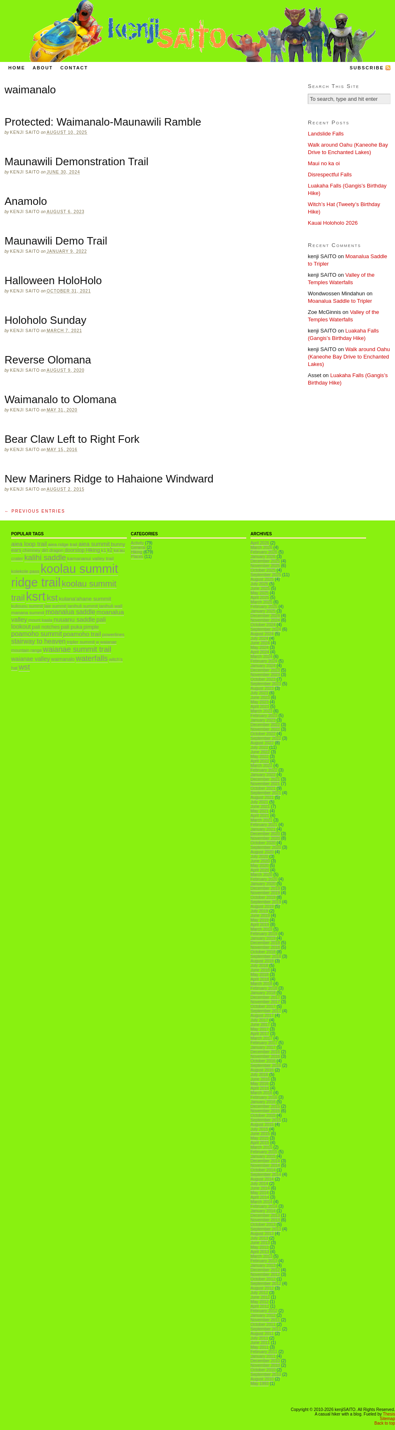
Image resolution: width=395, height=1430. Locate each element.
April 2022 (259, 761)
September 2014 (265, 1174)
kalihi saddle (45, 557)
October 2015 (263, 1115)
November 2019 (265, 893)
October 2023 (263, 679)
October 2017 (263, 1006)
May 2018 (259, 974)
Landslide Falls (326, 134)
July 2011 (259, 1338)
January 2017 (263, 1047)
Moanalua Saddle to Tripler (340, 301)
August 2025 (262, 579)
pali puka (71, 627)
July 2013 (259, 1238)
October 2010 (263, 1370)
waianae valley (30, 659)
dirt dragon (53, 550)
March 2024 (261, 656)
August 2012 (262, 1288)
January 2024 (263, 665)
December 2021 (265, 779)
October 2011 (263, 1324)
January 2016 (263, 1102)
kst (52, 597)
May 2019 (259, 920)
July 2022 (259, 747)
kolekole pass (25, 571)
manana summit (27, 612)
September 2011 (265, 1329)
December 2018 (265, 943)
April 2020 (259, 870)
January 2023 (263, 720)
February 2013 (263, 1261)
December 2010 (265, 1361)
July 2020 (259, 856)
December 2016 (265, 1052)
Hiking (93, 550)
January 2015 (263, 1156)
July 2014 (259, 1183)
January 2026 (263, 556)
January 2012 (263, 1315)
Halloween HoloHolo (53, 280)
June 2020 (260, 861)
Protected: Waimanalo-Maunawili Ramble (103, 122)
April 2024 (259, 652)
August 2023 (262, 688)
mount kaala (40, 620)
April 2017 (259, 1033)
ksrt (35, 596)
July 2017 (259, 1020)
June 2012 (260, 1297)
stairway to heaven (38, 641)
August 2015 (262, 1124)
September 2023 (265, 684)
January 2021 (263, 829)
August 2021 (262, 797)
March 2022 (261, 765)
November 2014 (265, 1165)
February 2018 (263, 988)
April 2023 (259, 706)
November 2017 (265, 1002)
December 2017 (265, 997)
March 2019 (261, 929)
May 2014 (259, 1192)
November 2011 (265, 1320)
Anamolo (26, 201)
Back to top (384, 1423)
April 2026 (259, 543)
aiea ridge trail (62, 544)
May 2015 (259, 1138)
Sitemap (387, 1418)
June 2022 (260, 752)
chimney (31, 550)
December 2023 (265, 670)
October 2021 (263, 788)
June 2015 (260, 1133)
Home (16, 67)
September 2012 (265, 1283)
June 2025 (260, 588)
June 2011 (260, 1342)
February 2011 (263, 1351)
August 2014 (262, 1179)
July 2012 (259, 1292)
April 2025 (259, 597)
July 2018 (259, 965)
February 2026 (263, 552)
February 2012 (263, 1311)
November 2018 (265, 947)
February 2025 (263, 606)
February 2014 (263, 1206)
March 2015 (261, 1147)
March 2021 (261, 820)
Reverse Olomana (48, 360)
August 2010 (262, 1379)
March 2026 (261, 547)
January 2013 (263, 1265)
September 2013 (265, 1229)
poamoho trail (82, 633)
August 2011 (262, 1333)
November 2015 (265, 1111)
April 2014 (259, 1197)
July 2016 (259, 1074)
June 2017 (260, 1024)
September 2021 (265, 793)
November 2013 (265, 1220)
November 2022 (265, 729)
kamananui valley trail (90, 558)
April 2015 (259, 1142)
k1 (103, 550)
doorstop (74, 550)
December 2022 (265, 724)
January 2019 (263, 938)
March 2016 (261, 1092)
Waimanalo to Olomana (61, 399)
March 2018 (261, 983)
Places (137, 556)
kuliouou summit (27, 605)
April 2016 (259, 1088)
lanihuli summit (82, 605)
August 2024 (262, 634)
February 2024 (263, 661)
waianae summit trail (77, 649)
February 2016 (263, 1097)
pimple (91, 627)
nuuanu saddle (74, 619)
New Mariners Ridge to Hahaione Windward (109, 479)
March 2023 (261, 711)
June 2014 (260, 1188)
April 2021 (259, 815)
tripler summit (81, 641)
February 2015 (263, 1152)
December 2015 (265, 1106)
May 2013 (259, 1247)
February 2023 (263, 715)
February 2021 (263, 824)
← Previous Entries (35, 511)
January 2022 (263, 774)
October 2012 (263, 1279)
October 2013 (263, 1224)
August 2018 (262, 961)
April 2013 (259, 1251)
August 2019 (262, 906)
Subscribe (367, 67)
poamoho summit (36, 633)
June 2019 (260, 915)
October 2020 (263, 843)
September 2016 (265, 1065)
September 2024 (265, 629)
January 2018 (263, 993)
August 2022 (262, 743)
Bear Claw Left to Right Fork (72, 439)
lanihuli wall (111, 605)
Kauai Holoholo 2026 (333, 223)
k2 (110, 550)
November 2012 (265, 1274)
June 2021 (260, 806)
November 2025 (265, 565)
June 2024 (260, 643)
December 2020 (265, 833)
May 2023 (259, 702)
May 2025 (259, 593)
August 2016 (262, 1070)
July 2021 (259, 802)
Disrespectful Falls (330, 174)
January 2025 (263, 611)
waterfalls (92, 658)
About (43, 67)
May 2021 (259, 811)
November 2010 (265, 1365)
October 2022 (263, 734)
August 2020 (262, 852)
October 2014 (263, 1170)
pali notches (45, 627)
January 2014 (263, 1211)
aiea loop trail (29, 544)
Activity (137, 543)
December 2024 (265, 615)
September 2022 (265, 738)
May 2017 (259, 1029)
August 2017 (262, 1015)
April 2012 (259, 1306)
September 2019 (265, 902)
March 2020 (261, 874)
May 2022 (259, 756)
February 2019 (263, 933)
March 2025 (261, 602)
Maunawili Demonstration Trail (76, 161)
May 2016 (259, 1083)
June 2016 (260, 1079)
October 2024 (263, 624)
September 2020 (265, 847)
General (138, 547)
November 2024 (265, 620)
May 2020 (259, 865)
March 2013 (261, 1256)
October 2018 (263, 952)
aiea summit (94, 544)
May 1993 (259, 1383)
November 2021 (265, 784)
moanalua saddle (70, 611)
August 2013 (262, 1233)
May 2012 (259, 1301)
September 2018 (265, 956)
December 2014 (265, 1161)
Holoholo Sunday (45, 320)
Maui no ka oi (324, 163)
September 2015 (265, 1120)
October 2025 (263, 570)
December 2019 (265, 888)
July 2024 (259, 638)
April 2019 (259, 924)
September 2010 (265, 1374)
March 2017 (261, 1038)
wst (24, 667)
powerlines (113, 634)
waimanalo (63, 659)
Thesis (389, 1414)
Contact (74, 67)
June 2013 (260, 1242)
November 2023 (265, 674)
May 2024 (259, 647)
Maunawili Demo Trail (56, 241)
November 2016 (265, 1056)
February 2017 (263, 1042)
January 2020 (263, 883)
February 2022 (263, 770)
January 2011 (263, 1356)
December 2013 (265, 1215)
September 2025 (265, 574)
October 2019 (263, 897)
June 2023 (260, 697)
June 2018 (260, 970)
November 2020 (265, 838)
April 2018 (259, 979)
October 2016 (263, 1061)
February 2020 (263, 879)
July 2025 (259, 584)
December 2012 (265, 1270)
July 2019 (259, 911)
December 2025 (265, 561)
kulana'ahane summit (85, 599)
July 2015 (259, 1129)
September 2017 (265, 1011)
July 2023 (259, 693)
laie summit (55, 605)
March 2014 (261, 1202)
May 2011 (259, 1347)
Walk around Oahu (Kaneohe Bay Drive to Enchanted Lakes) (349, 356)
